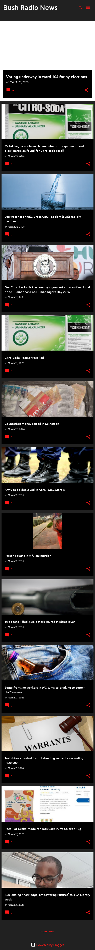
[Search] (80, 7)
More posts (47, 931)
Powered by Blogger (47, 945)
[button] (86, 90)
